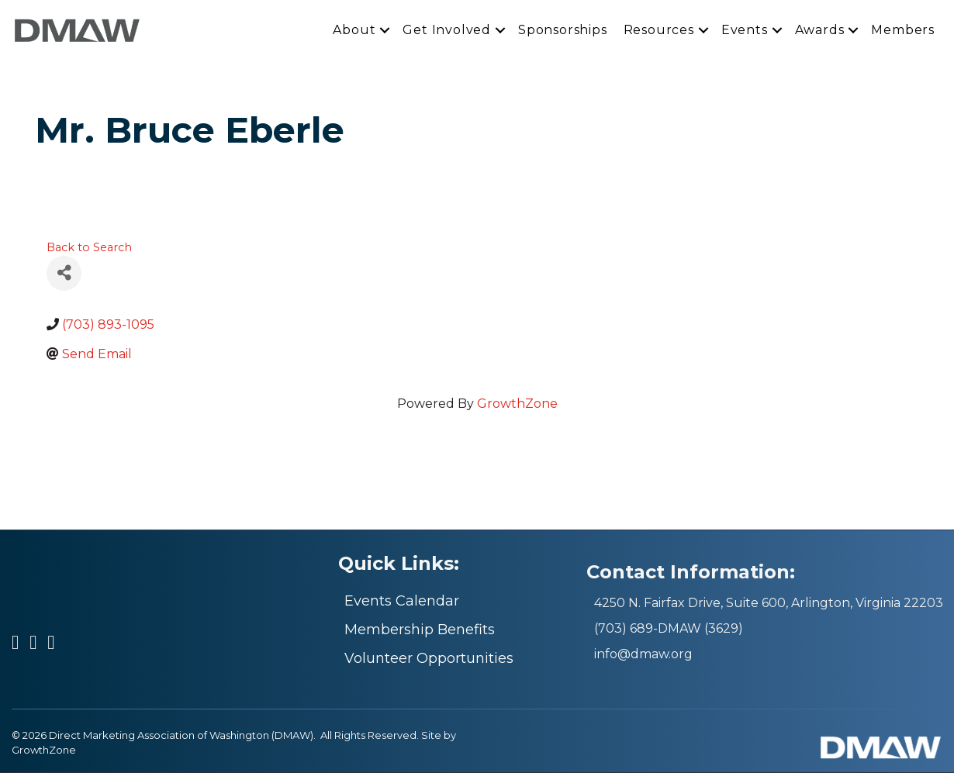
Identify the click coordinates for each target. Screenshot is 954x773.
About (354, 30)
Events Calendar (401, 601)
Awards (820, 30)
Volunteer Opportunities (428, 659)
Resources (659, 30)
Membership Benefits (419, 630)
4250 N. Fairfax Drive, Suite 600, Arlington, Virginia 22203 (768, 603)
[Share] (64, 274)
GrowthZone (517, 404)
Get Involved (447, 30)
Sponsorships (562, 30)
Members (903, 30)
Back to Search (89, 248)
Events (744, 30)
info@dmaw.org (643, 654)
